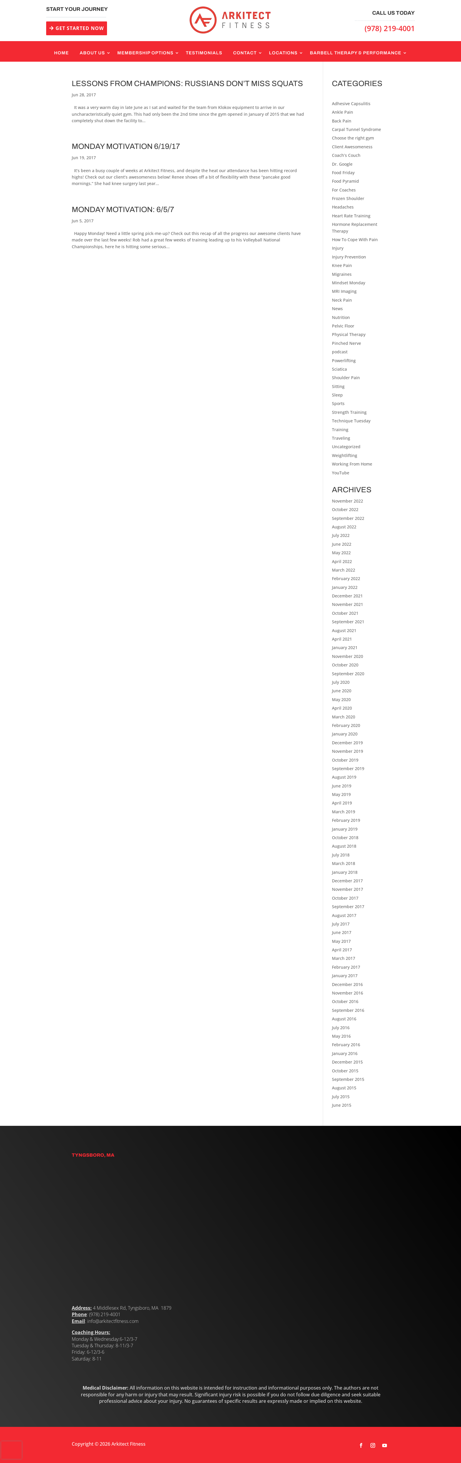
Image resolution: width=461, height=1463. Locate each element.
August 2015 (344, 1088)
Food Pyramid (345, 181)
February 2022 (346, 578)
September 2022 (348, 518)
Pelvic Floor (343, 326)
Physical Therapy (348, 334)
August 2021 (344, 630)
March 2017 (343, 958)
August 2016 (344, 1019)
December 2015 (347, 1062)
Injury (337, 248)
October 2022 (345, 509)
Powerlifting (344, 360)
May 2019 (341, 794)
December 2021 (347, 596)
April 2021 (342, 639)
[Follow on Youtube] (384, 1445)
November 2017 (347, 889)
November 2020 (347, 656)
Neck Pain (342, 300)
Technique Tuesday (351, 421)
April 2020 (342, 708)
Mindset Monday (348, 282)
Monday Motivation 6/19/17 (126, 146)
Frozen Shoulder (348, 198)
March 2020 (343, 717)
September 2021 (348, 621)
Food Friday (343, 172)
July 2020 (341, 682)
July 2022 (341, 535)
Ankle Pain (342, 112)
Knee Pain (342, 265)
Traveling (341, 438)
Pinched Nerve (346, 343)
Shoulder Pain (346, 377)
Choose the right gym (353, 138)
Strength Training (349, 412)
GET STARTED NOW (80, 28)
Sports (338, 403)
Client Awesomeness (352, 147)
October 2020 (345, 665)
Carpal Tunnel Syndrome (356, 129)
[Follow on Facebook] (361, 1445)
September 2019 (348, 768)
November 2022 (347, 501)
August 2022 (344, 527)
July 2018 (341, 855)
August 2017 (344, 915)
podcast (340, 352)
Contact (245, 53)
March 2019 (343, 811)
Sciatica (339, 369)
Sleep (337, 395)
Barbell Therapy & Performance (355, 53)
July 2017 (341, 924)
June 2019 (341, 786)
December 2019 (347, 742)
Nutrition (341, 317)
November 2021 (347, 604)
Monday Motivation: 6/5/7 (123, 209)
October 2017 (345, 898)
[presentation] (11, 1450)
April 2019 (342, 803)
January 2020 (345, 734)
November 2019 (347, 751)
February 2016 (346, 1044)
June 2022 (341, 544)
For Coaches (344, 190)
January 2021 (345, 647)
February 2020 (346, 725)
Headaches (343, 207)
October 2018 (345, 837)
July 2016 (341, 1027)
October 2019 (345, 760)
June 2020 (341, 690)
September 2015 (348, 1079)
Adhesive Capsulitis (351, 103)
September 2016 (348, 1010)
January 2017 (345, 975)
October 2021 (345, 613)
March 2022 (343, 570)
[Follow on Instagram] (373, 1445)
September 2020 (348, 673)
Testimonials (204, 53)
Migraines (342, 274)
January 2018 (345, 872)
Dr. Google (342, 164)
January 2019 (345, 829)
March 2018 (343, 863)
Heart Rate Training (351, 216)
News (337, 308)
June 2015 (341, 1105)
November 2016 (347, 993)
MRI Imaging (344, 291)
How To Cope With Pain (355, 239)
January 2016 (345, 1053)
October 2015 (345, 1071)
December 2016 (347, 984)
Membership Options (145, 53)
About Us (92, 53)
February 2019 (346, 820)
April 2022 (342, 561)
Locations (283, 53)
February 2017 (346, 967)
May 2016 (341, 1036)
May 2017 (341, 941)
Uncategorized (346, 446)
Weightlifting (344, 455)
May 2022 (341, 552)
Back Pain (341, 121)
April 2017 (342, 950)
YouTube (340, 473)
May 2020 (341, 699)
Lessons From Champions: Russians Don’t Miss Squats (187, 83)
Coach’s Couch (346, 155)
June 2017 (341, 932)
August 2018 (344, 846)
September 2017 (348, 906)
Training (340, 429)
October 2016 (345, 1001)
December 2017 (347, 880)
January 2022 (345, 587)
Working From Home (352, 464)
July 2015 (341, 1096)
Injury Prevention (349, 257)
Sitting (338, 386)
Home (61, 53)
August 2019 (344, 777)
